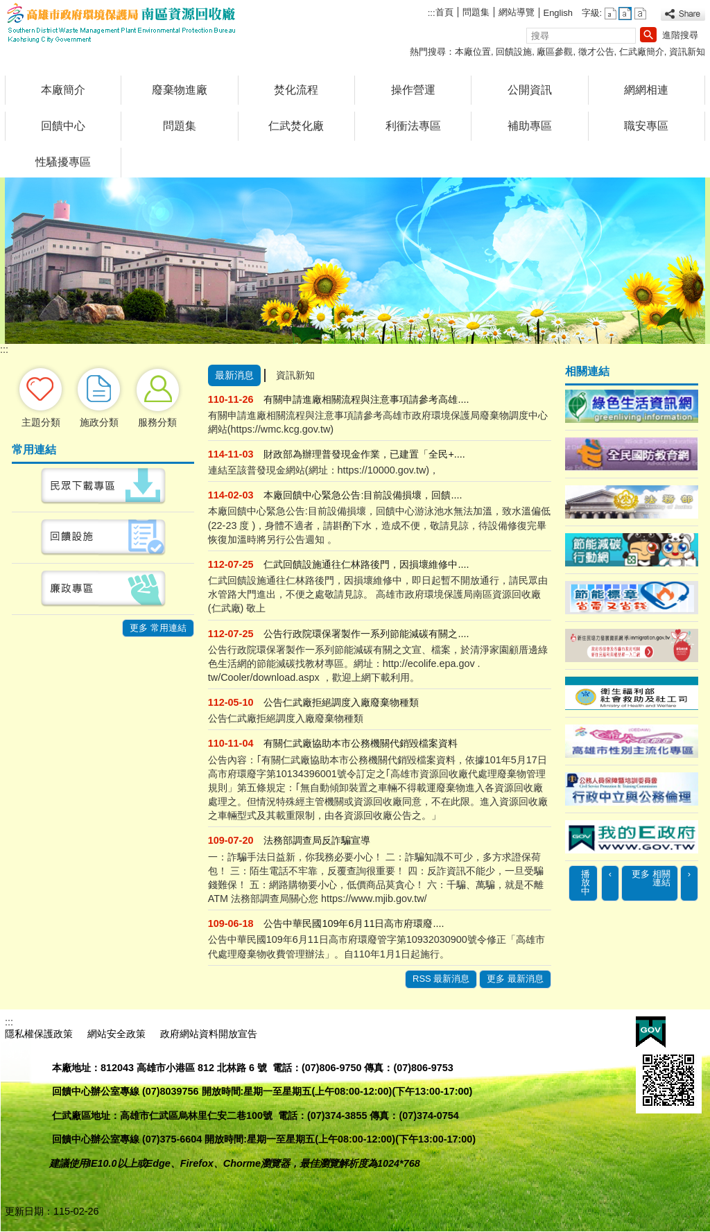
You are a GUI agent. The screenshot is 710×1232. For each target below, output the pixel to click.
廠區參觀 (555, 51)
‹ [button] (610, 874)
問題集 (476, 12)
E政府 (651, 1032)
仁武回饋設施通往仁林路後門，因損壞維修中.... (366, 564)
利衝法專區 (413, 126)
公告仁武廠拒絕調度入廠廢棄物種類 (341, 702)
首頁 (444, 12)
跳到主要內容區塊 (7, 7)
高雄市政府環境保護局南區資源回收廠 (122, 23)
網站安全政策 (116, 1033)
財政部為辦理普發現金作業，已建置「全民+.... (364, 454)
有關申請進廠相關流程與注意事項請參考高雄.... (366, 399)
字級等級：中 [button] (625, 13)
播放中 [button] (585, 883)
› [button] (689, 874)
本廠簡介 (63, 90)
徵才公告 (596, 51)
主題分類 (40, 422)
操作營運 (413, 90)
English (558, 13)
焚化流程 (296, 90)
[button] (648, 34)
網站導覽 (517, 12)
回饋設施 (514, 51)
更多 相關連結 (651, 878)
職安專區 (646, 126)
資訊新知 (687, 51)
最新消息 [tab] (234, 375)
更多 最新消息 (515, 978)
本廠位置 (473, 51)
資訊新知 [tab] (295, 375)
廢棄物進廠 (179, 90)
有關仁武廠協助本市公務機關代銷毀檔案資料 (360, 743)
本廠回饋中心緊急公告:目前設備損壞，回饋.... (362, 495)
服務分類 (157, 422)
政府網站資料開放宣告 (208, 1033)
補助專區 (530, 126)
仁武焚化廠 (296, 126)
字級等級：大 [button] (640, 13)
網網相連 (646, 90)
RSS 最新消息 (441, 978)
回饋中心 (63, 126)
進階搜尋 (680, 35)
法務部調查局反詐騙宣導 (316, 840)
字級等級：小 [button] (610, 13)
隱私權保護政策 (39, 1033)
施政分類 (99, 422)
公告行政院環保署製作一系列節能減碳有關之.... (366, 633)
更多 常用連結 (158, 628)
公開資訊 (530, 90)
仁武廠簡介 (641, 51)
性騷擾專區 (63, 162)
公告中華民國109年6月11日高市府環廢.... (353, 923)
